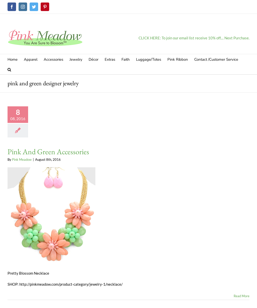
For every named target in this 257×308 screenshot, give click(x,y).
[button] (9, 69)
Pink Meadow (22, 160)
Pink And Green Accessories (48, 152)
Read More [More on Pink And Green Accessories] (241, 296)
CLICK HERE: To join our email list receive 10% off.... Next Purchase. (194, 38)
